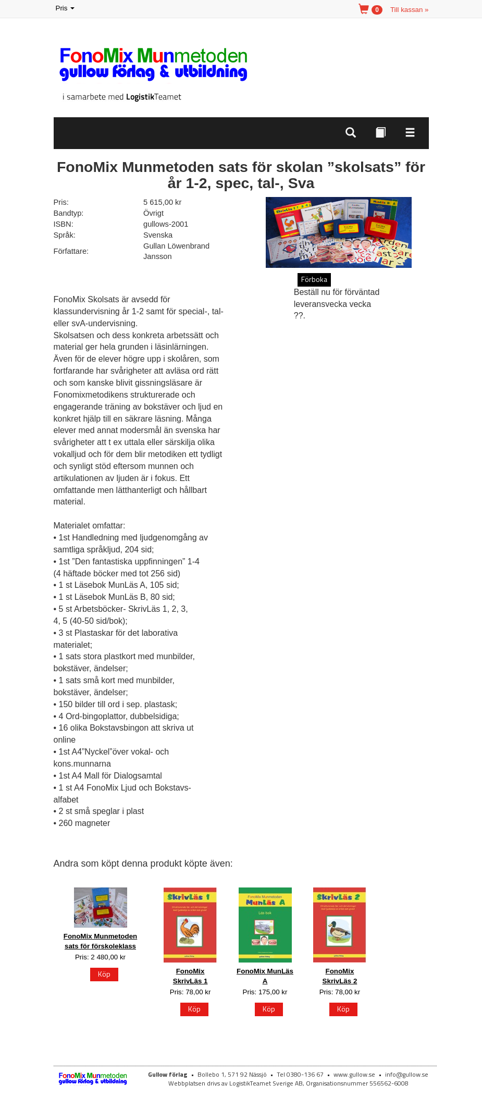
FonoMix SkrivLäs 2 (340, 976)
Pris (66, 9)
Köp (104, 973)
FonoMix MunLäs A (265, 976)
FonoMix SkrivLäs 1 (190, 976)
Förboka (314, 279)
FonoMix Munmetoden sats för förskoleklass (100, 941)
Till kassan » (409, 10)
